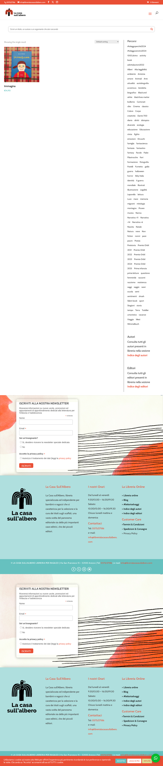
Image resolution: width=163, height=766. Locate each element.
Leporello (131, 194)
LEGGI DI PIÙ (134, 761)
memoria (144, 199)
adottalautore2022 (135, 64)
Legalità (143, 189)
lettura (141, 194)
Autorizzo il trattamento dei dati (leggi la (46, 458)
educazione (132, 129)
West (138, 319)
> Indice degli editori (132, 513)
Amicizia (141, 74)
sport (141, 300)
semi (137, 291)
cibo (129, 106)
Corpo (138, 111)
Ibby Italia (139, 176)
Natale (139, 226)
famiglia (130, 143)
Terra (137, 310)
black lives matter (141, 97)
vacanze (142, 314)
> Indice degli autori (131, 509)
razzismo (131, 282)
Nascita (130, 226)
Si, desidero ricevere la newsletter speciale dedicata (45, 442)
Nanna (138, 213)
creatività (131, 115)
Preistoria (131, 245)
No (23, 447)
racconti (141, 277)
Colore (130, 111)
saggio (136, 287)
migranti (131, 203)
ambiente (131, 74)
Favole (139, 152)
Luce (129, 199)
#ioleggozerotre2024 (136, 51)
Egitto (136, 134)
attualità (131, 83)
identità (130, 180)
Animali (138, 78)
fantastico (140, 148)
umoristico (132, 314)
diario (129, 120)
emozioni (131, 139)
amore (130, 78)
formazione (132, 162)
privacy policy (65, 458)
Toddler (145, 310)
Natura (130, 231)
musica (130, 213)
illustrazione (132, 189)
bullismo (131, 102)
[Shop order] (107, 42)
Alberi (130, 69)
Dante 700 (142, 115)
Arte (146, 78)
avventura (131, 88)
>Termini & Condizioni (133, 524)
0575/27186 (98, 528)
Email (22, 428)
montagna (131, 208)
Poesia (137, 240)
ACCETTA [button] (121, 761)
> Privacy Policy (129, 725)
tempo (130, 310)
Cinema (136, 106)
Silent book (132, 300)
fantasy (130, 152)
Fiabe (146, 152)
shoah (141, 296)
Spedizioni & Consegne (135, 529)
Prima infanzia (140, 268)
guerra (130, 171)
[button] (155, 758)
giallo (147, 166)
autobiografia (143, 83)
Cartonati (141, 102)
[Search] (152, 29)
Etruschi (141, 139)
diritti (136, 120)
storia (139, 305)
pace (144, 236)
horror (130, 176)
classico (145, 106)
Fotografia (144, 162)
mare (136, 199)
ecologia (140, 125)
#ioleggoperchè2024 (136, 46)
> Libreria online (130, 495)
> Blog (125, 500)
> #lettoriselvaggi (130, 504)
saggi (129, 287)
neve (138, 231)
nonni (137, 236)
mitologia (141, 203)
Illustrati (141, 185)
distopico (145, 120)
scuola (130, 291)
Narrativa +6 (137, 222)
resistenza (141, 282)
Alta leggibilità (141, 69)
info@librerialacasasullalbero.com (136, 563)
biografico (131, 92)
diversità (131, 125)
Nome (22, 418)
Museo (142, 208)
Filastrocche (132, 157)
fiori (141, 157)
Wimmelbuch (133, 324)
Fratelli (130, 166)
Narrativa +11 (132, 217)
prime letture (133, 273)
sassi (143, 287)
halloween (139, 171)
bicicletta (142, 88)
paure (130, 240)
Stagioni (131, 305)
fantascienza (141, 143)
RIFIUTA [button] (147, 761)
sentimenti (132, 296)
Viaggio (130, 319)
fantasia (130, 148)
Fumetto (139, 166)
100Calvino (132, 55)
